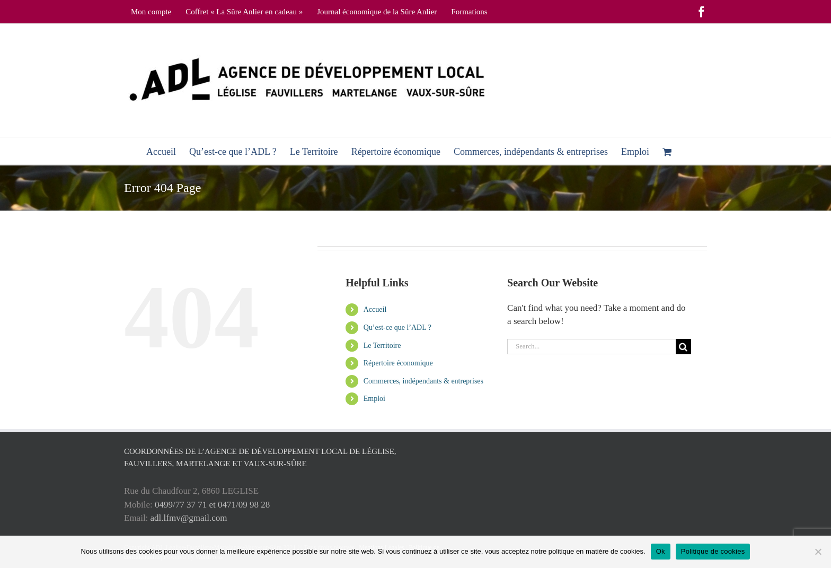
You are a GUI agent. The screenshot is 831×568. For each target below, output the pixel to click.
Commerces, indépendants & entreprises (423, 381)
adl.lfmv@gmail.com (189, 518)
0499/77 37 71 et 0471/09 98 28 (212, 505)
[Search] (683, 346)
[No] (817, 551)
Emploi (374, 399)
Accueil (375, 309)
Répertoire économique (398, 363)
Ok (660, 551)
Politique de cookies (713, 551)
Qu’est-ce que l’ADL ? (397, 327)
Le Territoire (382, 345)
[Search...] (591, 346)
